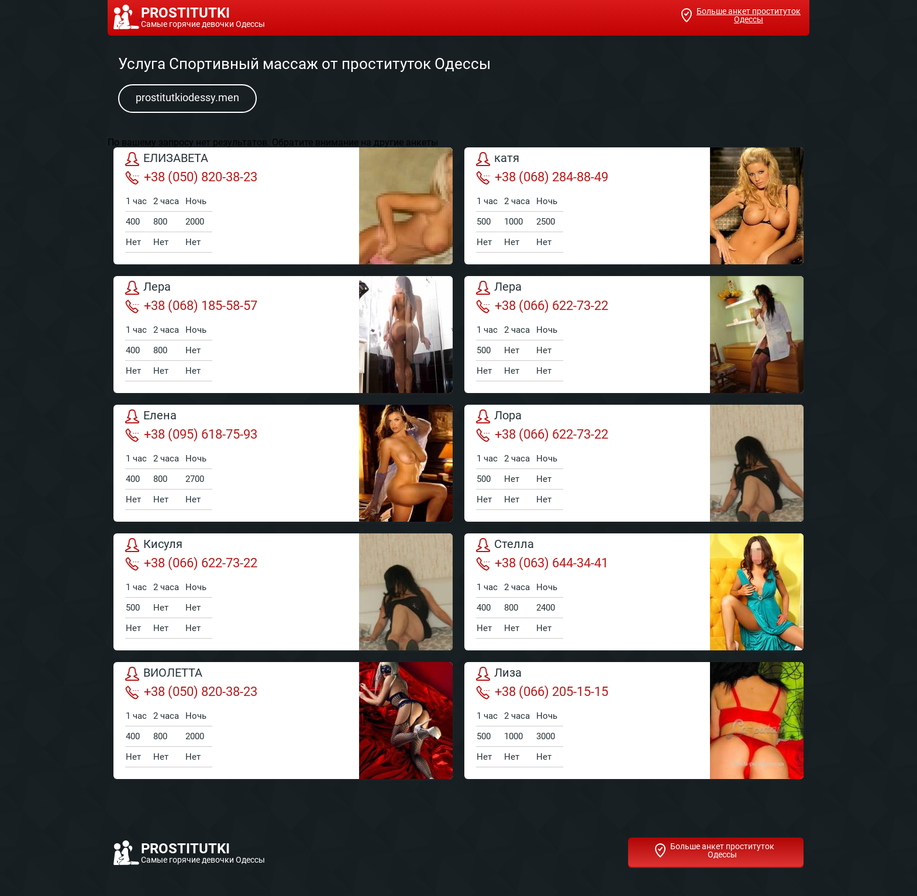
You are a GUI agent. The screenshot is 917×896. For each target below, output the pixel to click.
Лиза (499, 674)
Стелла (505, 545)
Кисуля (153, 545)
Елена (151, 416)
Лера (148, 288)
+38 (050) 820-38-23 (191, 177)
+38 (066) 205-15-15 (542, 691)
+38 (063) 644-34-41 (542, 563)
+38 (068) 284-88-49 (542, 177)
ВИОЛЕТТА (163, 674)
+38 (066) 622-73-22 (542, 305)
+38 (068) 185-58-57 (191, 305)
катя (497, 159)
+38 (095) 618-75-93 (191, 434)
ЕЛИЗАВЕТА (166, 159)
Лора (499, 416)
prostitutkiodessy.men (187, 97)
